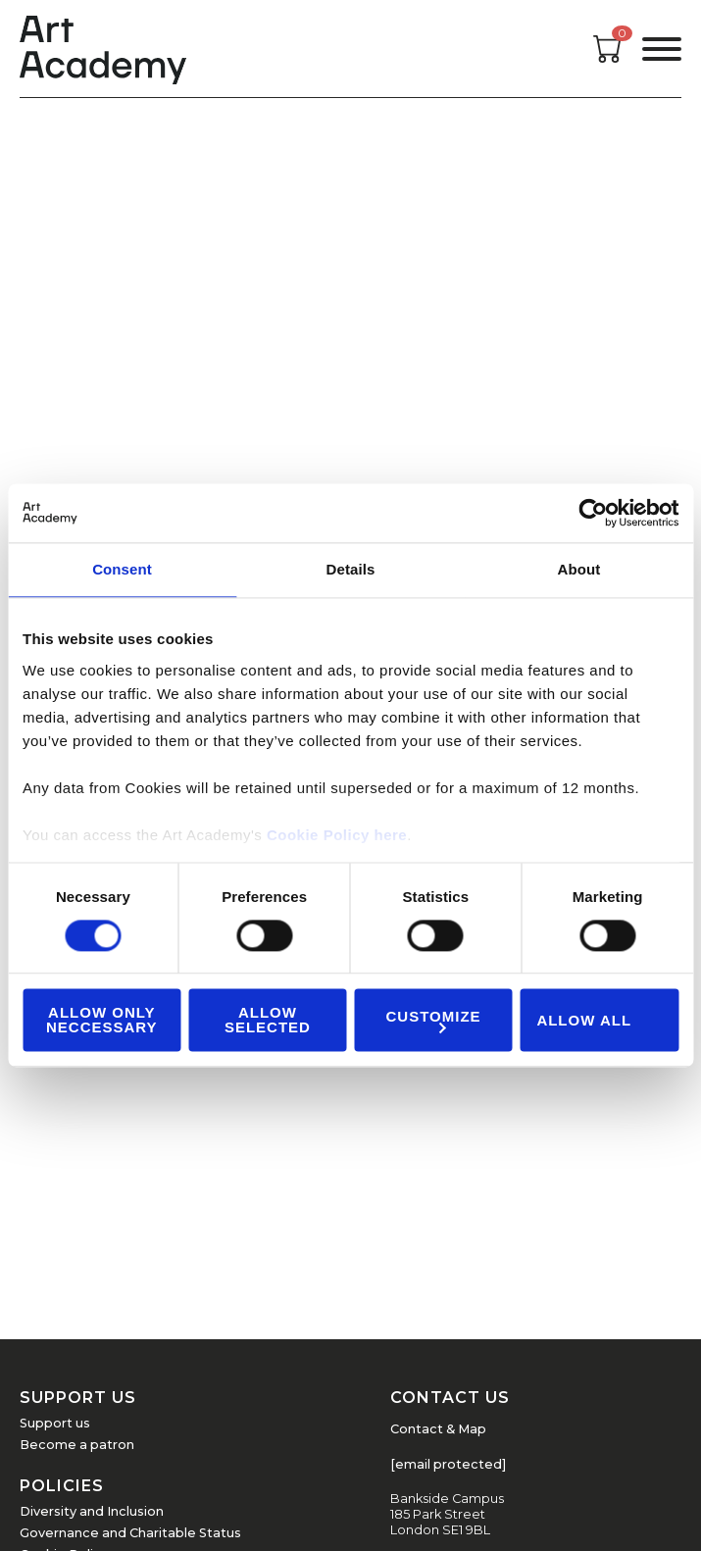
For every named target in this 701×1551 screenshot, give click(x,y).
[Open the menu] (661, 49)
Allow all (583, 1020)
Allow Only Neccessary (102, 1020)
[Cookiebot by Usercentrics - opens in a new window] (592, 512)
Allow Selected (268, 1020)
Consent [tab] (122, 569)
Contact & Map (438, 1429)
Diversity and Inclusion (92, 1511)
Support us (55, 1423)
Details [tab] (351, 569)
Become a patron (77, 1444)
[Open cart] (608, 57)
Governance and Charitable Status (130, 1533)
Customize (433, 1020)
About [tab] (579, 569)
